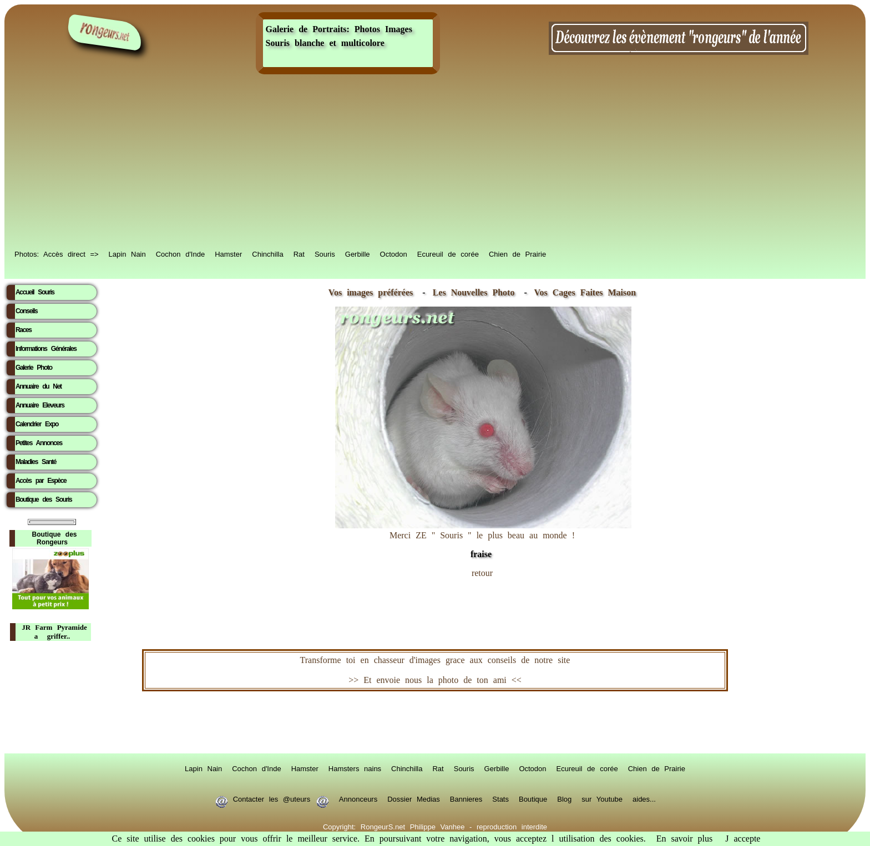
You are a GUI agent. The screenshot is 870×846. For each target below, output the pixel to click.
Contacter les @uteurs (271, 798)
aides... (644, 798)
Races (24, 330)
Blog (564, 798)
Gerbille (357, 253)
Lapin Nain (127, 253)
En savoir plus (684, 838)
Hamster (228, 253)
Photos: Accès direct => (56, 253)
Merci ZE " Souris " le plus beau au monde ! (483, 539)
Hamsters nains (354, 768)
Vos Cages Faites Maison (582, 292)
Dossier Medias (413, 798)
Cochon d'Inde (180, 253)
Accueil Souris (35, 292)
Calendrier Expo (37, 424)
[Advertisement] (435, 161)
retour (482, 573)
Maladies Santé (36, 462)
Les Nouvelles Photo (476, 292)
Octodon (393, 253)
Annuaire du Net (39, 386)
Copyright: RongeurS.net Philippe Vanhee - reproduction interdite (435, 826)
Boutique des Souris (44, 499)
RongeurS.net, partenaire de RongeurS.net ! (435, 722)
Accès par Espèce (41, 481)
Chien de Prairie (517, 253)
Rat (299, 253)
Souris (325, 253)
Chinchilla (267, 253)
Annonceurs (358, 798)
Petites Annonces (39, 443)
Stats (500, 798)
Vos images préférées (370, 292)
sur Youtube (602, 798)
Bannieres (466, 798)
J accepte (742, 838)
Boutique (533, 798)
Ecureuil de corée (448, 253)
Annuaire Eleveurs (40, 405)
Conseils (26, 311)
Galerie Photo (34, 367)
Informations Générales (46, 349)
